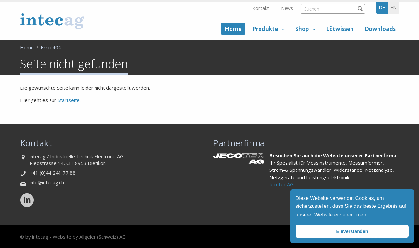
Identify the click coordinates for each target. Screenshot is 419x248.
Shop (302, 28)
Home (233, 28)
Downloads (380, 28)
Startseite (69, 100)
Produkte (265, 28)
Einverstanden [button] (352, 231)
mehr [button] (362, 214)
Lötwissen (340, 28)
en (393, 8)
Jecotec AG (281, 184)
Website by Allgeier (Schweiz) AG (89, 237)
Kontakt (260, 8)
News (287, 8)
